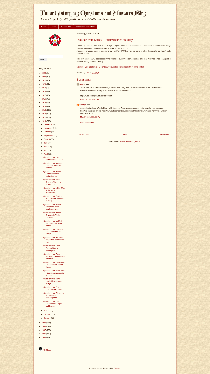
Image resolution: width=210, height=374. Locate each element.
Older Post (164, 135)
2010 (44, 121)
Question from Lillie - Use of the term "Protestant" (54, 190)
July (46, 143)
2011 (44, 117)
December (48, 124)
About (53, 27)
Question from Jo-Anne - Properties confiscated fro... (53, 239)
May (46, 150)
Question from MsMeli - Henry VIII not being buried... (53, 223)
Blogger (117, 368)
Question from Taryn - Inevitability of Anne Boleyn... (52, 281)
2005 (44, 337)
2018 (44, 91)
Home (43, 27)
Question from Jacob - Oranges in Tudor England (52, 215)
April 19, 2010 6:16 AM (89, 99)
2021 (44, 80)
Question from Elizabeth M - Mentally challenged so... (53, 295)
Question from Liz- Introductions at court (53, 158)
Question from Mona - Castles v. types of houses (52, 165)
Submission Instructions (85, 27)
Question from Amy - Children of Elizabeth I (53, 288)
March (47, 310)
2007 (44, 330)
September (49, 135)
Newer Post (84, 135)
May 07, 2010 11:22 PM (90, 117)
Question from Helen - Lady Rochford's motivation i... (52, 173)
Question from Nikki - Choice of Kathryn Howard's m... (52, 182)
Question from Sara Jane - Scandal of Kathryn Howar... (53, 264)
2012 (44, 114)
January (47, 318)
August (47, 139)
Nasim (82, 84)
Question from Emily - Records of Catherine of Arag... (53, 198)
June (46, 146)
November (48, 128)
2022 (44, 77)
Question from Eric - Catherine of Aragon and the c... (52, 303)
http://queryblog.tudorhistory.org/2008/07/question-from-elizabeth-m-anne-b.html (110, 67)
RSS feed (45, 350)
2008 (44, 326)
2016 (44, 99)
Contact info (66, 27)
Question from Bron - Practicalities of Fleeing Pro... (52, 248)
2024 (44, 73)
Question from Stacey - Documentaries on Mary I (53, 231)
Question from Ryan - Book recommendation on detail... (53, 256)
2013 (44, 110)
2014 (44, 106)
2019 (44, 88)
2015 (44, 102)
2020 (44, 84)
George (82, 105)
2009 (44, 323)
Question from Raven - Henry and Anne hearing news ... (52, 206)
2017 (44, 95)
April (46, 154)
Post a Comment (87, 122)
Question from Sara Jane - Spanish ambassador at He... (53, 273)
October (47, 132)
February (48, 314)
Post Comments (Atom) (130, 141)
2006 (44, 334)
